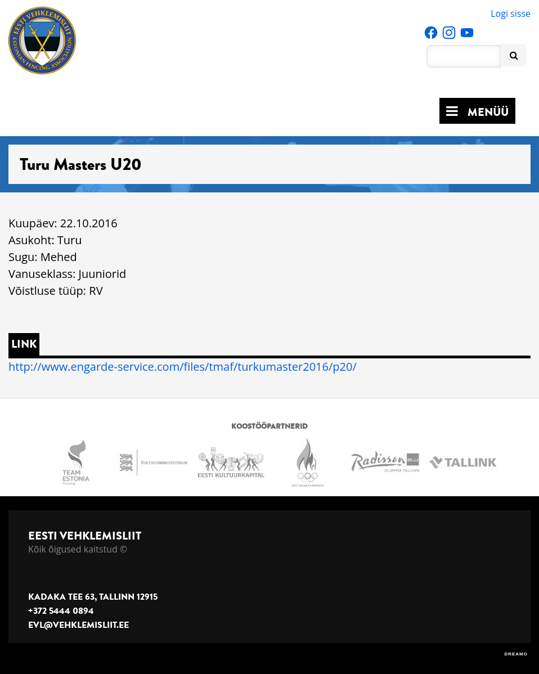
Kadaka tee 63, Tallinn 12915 (93, 597)
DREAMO (516, 654)
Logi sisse (511, 13)
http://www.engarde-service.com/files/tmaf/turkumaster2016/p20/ (182, 366)
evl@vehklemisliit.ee (78, 625)
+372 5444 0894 (61, 611)
